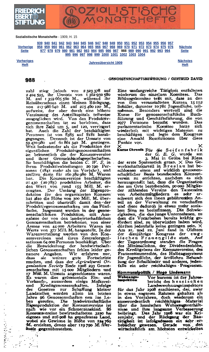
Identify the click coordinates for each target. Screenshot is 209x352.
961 (61, 47)
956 (163, 43)
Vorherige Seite (25, 49)
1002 (123, 55)
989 (131, 51)
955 (156, 43)
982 (79, 51)
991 (145, 51)
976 (170, 47)
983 (86, 51)
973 (149, 47)
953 (141, 43)
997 (82, 55)
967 (105, 47)
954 (149, 43)
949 (112, 43)
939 (39, 43)
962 (69, 47)
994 (167, 51)
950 (119, 43)
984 (94, 51)
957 (170, 43)
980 (64, 51)
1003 (132, 55)
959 (47, 47)
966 (98, 47)
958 (39, 47)
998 (90, 55)
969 (119, 47)
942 (61, 43)
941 (54, 43)
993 (160, 51)
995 (68, 55)
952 (134, 43)
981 (72, 51)
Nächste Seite (185, 49)
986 (108, 51)
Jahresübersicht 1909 (105, 63)
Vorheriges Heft (25, 63)
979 (57, 51)
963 (76, 47)
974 (156, 47)
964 (83, 47)
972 (141, 47)
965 (90, 47)
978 (50, 51)
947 (98, 43)
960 (54, 47)
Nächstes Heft (185, 63)
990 (138, 51)
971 (134, 47)
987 (115, 51)
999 (97, 55)
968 (112, 47)
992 (153, 51)
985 (101, 51)
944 (76, 43)
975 (163, 47)
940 (47, 43)
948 (105, 43)
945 (83, 43)
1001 (114, 55)
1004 (141, 55)
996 (75, 55)
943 (69, 43)
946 (90, 43)
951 (127, 43)
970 (127, 47)
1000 (105, 55)
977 (43, 51)
